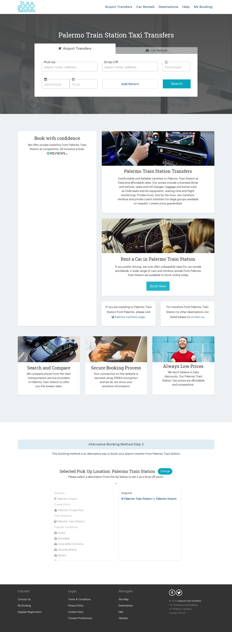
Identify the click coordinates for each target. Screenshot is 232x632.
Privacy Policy (75, 605)
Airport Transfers (123, 7)
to (149, 498)
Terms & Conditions (78, 599)
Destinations (171, 7)
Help (187, 7)
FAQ (121, 612)
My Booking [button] (203, 7)
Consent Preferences (79, 618)
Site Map (123, 599)
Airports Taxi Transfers (188, 601)
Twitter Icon (179, 593)
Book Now (158, 286)
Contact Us (24, 599)
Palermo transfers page (128, 317)
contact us (192, 317)
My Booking (24, 605)
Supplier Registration (29, 612)
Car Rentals (148, 7)
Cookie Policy (75, 612)
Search (176, 84)
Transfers (77, 49)
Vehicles (123, 618)
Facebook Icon (172, 593)
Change (165, 471)
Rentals (159, 50)
